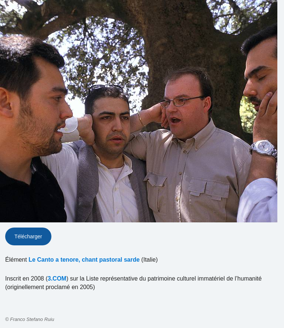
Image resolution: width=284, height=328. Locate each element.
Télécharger (28, 236)
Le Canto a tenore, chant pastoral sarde (84, 259)
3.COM (57, 278)
